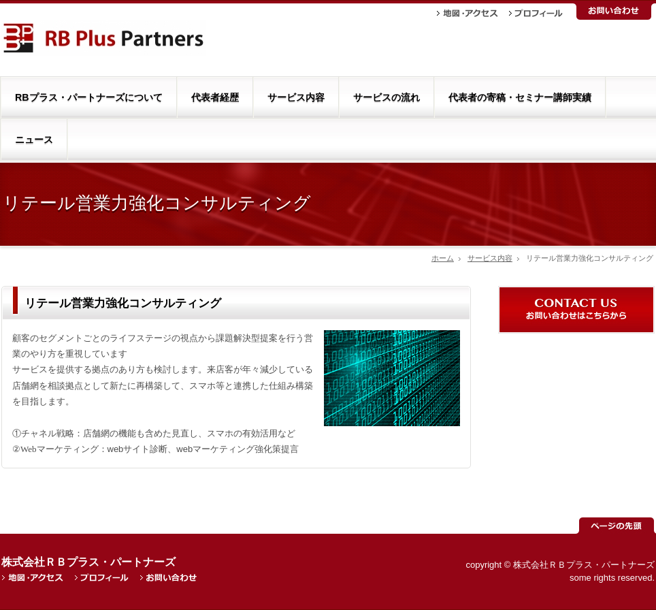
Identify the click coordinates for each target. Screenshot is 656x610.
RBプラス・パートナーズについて (89, 97)
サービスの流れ (386, 97)
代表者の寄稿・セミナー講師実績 (519, 97)
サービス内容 (296, 97)
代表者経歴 (215, 97)
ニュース (34, 139)
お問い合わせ (614, 11)
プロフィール (535, 13)
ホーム (442, 258)
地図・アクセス (467, 13)
